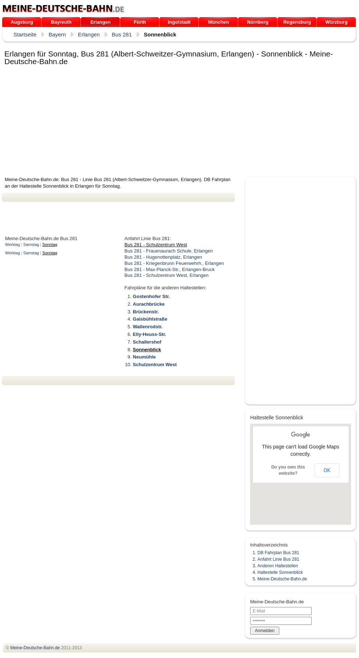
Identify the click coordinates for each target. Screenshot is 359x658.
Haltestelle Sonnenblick (280, 572)
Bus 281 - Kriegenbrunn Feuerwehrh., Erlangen (174, 263)
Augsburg (22, 22)
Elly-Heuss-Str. (149, 334)
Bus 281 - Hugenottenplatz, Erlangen (163, 257)
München (218, 22)
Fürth (140, 22)
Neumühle (144, 357)
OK (327, 470)
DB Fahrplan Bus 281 (278, 552)
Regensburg (297, 22)
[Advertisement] (114, 122)
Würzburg (337, 22)
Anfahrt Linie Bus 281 (278, 559)
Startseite (24, 34)
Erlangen (100, 22)
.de (63, 8)
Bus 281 (122, 34)
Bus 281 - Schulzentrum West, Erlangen (167, 275)
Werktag (12, 244)
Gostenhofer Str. (151, 296)
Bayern (57, 34)
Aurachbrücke (149, 304)
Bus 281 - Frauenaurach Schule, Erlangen (169, 251)
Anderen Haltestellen (277, 565)
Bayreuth (61, 22)
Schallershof (147, 342)
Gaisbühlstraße (150, 319)
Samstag (31, 244)
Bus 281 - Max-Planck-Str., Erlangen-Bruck (170, 269)
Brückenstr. (146, 311)
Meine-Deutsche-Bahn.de (282, 578)
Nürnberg (258, 22)
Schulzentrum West (155, 364)
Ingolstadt (179, 22)
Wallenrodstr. (148, 326)
